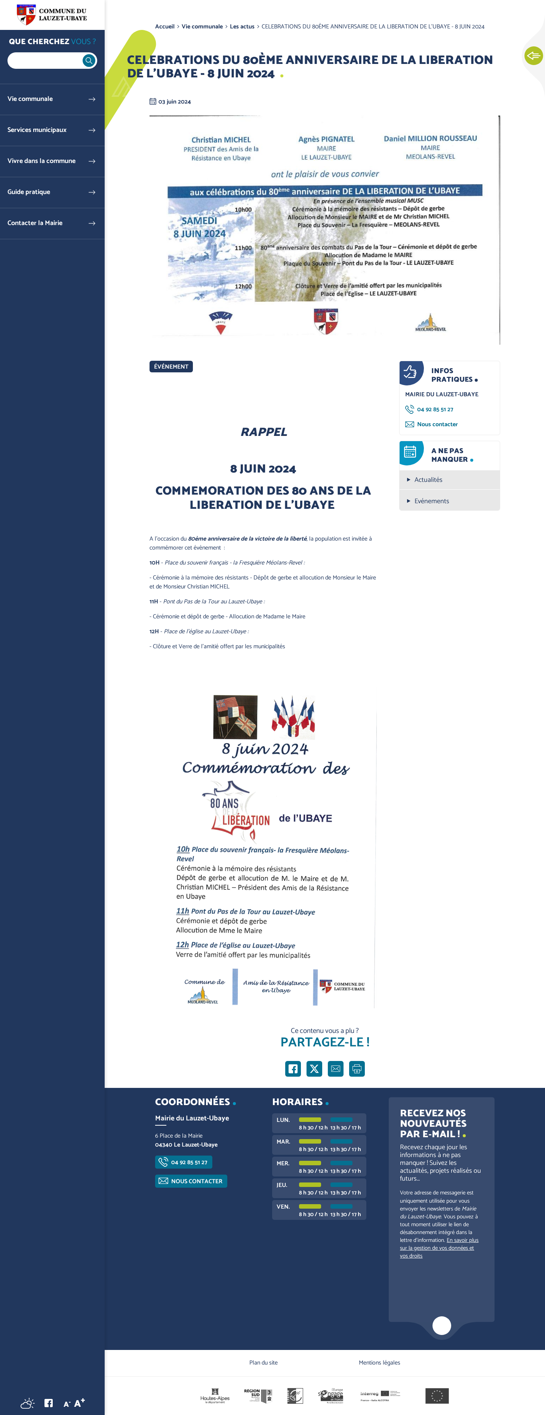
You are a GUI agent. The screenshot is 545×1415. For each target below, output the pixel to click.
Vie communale (30, 99)
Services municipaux (37, 130)
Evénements (432, 501)
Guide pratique (28, 192)
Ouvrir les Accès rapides (534, 56)
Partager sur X (314, 1069)
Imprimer (357, 1069)
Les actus (242, 27)
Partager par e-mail (336, 1069)
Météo (28, 1403)
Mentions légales (379, 1363)
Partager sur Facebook (293, 1069)
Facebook (48, 1403)
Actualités (429, 480)
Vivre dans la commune (41, 161)
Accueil (165, 27)
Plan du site (263, 1363)
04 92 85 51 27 (435, 409)
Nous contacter (437, 424)
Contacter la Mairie (34, 223)
